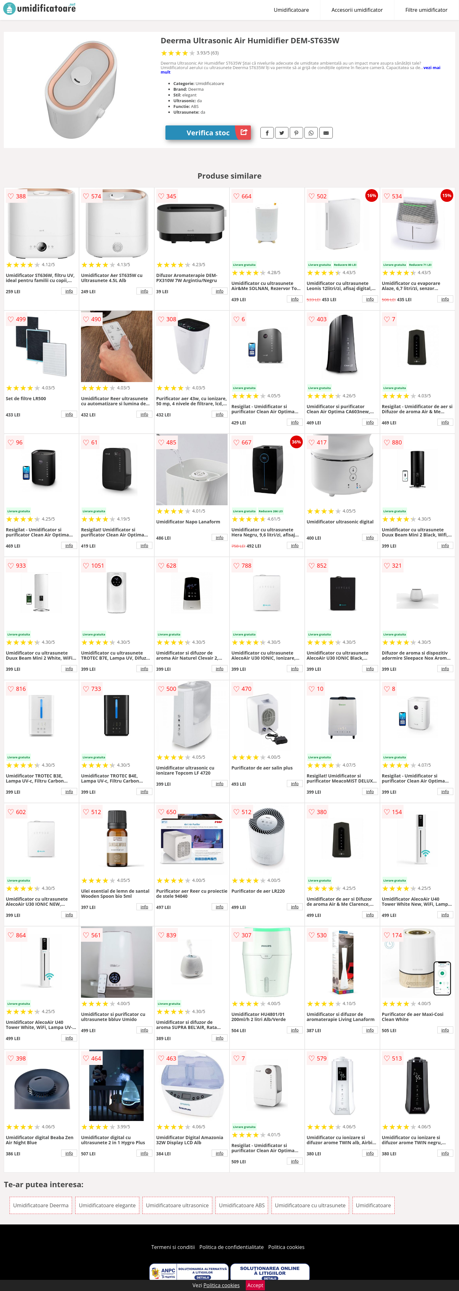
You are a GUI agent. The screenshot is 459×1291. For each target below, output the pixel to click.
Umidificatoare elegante (107, 1205)
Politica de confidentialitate (232, 1247)
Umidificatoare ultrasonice (177, 1205)
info (69, 291)
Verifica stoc (219, 132)
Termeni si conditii (173, 1247)
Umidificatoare (291, 9)
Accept (255, 1285)
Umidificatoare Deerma (41, 1205)
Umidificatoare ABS (242, 1205)
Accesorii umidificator (357, 9)
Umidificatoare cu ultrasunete (310, 1205)
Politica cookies (286, 1247)
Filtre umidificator (426, 9)
